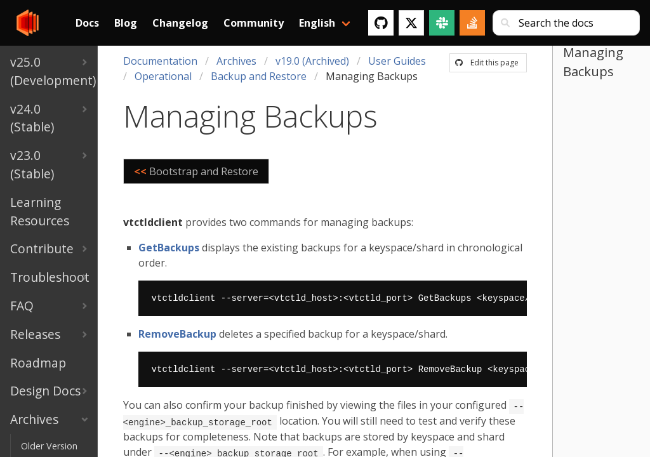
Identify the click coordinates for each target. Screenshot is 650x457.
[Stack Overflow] (472, 23)
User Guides (397, 61)
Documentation (160, 61)
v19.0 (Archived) (312, 61)
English (317, 23)
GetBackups (168, 248)
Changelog (180, 23)
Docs (87, 23)
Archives (236, 61)
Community (253, 23)
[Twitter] (411, 23)
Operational (163, 76)
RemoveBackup (177, 334)
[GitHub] (381, 23)
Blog (125, 23)
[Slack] (441, 23)
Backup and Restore (259, 76)
